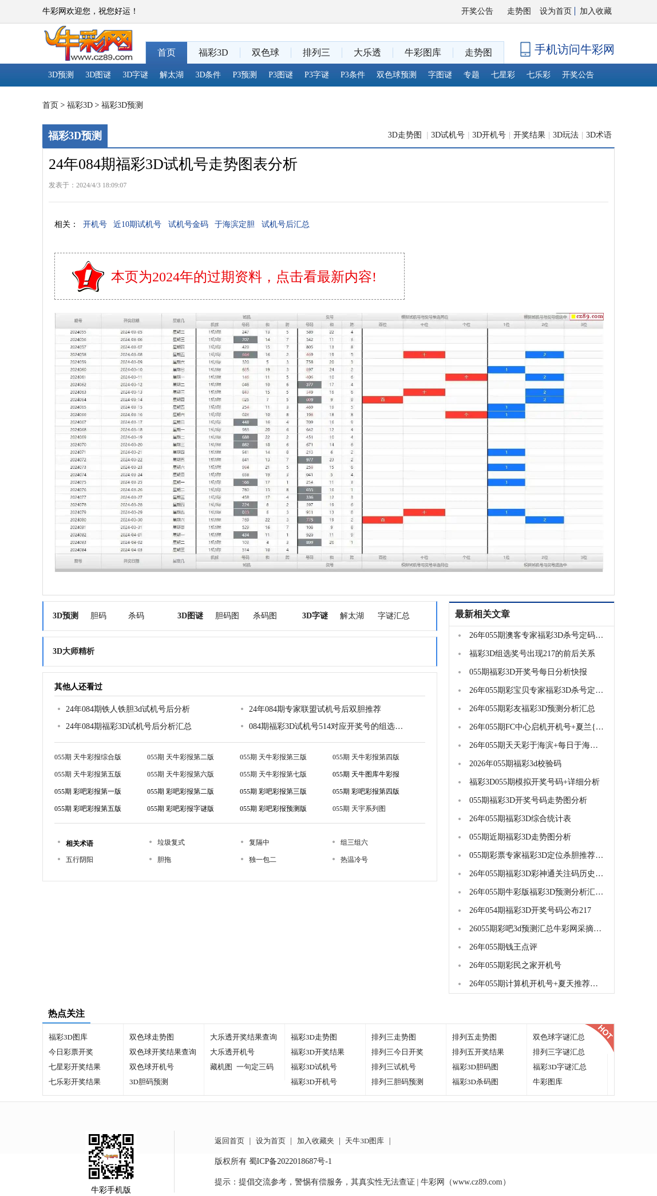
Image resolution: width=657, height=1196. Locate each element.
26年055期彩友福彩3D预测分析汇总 (532, 708)
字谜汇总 (394, 615)
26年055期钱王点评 (503, 947)
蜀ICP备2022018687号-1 (290, 1161)
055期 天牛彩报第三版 (273, 757)
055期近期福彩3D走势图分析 (520, 837)
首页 (50, 105)
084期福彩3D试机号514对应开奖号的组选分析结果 (326, 726)
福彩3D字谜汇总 (560, 1066)
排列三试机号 (393, 1066)
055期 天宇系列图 (359, 809)
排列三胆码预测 (397, 1081)
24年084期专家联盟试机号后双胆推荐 (315, 709)
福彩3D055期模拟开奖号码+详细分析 (534, 782)
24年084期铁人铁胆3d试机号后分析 (128, 709)
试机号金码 (188, 224)
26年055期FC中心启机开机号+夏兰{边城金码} (536, 727)
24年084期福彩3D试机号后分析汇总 (129, 726)
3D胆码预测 (148, 1081)
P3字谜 (316, 74)
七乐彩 (539, 74)
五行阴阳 (79, 860)
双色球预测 (397, 74)
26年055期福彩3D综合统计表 (520, 818)
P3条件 (353, 74)
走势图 (519, 11)
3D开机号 (489, 135)
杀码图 (265, 615)
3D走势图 (406, 135)
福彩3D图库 (68, 1037)
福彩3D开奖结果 (318, 1052)
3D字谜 (135, 74)
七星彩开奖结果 (75, 1066)
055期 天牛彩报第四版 (366, 757)
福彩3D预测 (122, 105)
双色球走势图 (151, 1037)
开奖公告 (477, 11)
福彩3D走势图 (314, 1037)
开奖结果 (529, 135)
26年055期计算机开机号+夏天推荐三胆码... (536, 983)
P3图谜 (280, 74)
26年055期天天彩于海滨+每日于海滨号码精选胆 (536, 745)
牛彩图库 (548, 1081)
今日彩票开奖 (71, 1052)
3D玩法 (566, 135)
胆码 (98, 615)
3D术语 (599, 135)
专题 (472, 74)
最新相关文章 (482, 614)
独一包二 (262, 860)
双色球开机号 (151, 1066)
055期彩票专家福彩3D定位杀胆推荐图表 (536, 855)
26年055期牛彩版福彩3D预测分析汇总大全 (536, 892)
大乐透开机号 (232, 1052)
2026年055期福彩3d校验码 (515, 763)
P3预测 (245, 74)
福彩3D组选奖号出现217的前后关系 (532, 653)
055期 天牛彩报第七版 (273, 774)
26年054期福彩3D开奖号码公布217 (530, 910)
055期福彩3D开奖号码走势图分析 (528, 800)
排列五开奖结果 (478, 1052)
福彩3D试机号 (314, 1066)
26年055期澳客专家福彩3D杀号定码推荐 (536, 635)
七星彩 (503, 74)
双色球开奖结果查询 (162, 1052)
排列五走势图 (474, 1037)
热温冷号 (354, 860)
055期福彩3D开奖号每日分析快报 (528, 672)
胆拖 (164, 860)
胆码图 (227, 615)
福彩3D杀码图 (475, 1081)
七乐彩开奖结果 (75, 1081)
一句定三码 (255, 1066)
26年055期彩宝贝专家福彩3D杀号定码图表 (536, 690)
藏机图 (221, 1066)
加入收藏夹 (315, 1140)
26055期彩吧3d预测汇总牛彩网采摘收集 (536, 928)
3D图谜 (98, 74)
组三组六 (354, 842)
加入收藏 (596, 11)
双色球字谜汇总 (559, 1037)
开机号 (95, 224)
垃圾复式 (171, 842)
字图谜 (440, 74)
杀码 (136, 615)
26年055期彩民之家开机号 (515, 965)
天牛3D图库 (364, 1140)
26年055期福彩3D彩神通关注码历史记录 (536, 873)
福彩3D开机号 (314, 1081)
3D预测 (61, 74)
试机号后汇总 (286, 224)
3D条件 (208, 74)
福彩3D (80, 105)
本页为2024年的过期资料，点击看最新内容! (244, 276)
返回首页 (229, 1140)
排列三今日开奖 (397, 1052)
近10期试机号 (137, 224)
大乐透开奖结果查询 (243, 1037)
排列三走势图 (393, 1037)
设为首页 (556, 11)
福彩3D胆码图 (475, 1066)
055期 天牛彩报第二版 (180, 757)
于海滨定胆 (235, 224)
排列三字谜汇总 (559, 1052)
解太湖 (172, 74)
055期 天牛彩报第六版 (180, 774)
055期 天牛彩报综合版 (87, 757)
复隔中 (259, 842)
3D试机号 (448, 135)
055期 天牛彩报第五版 (87, 774)
